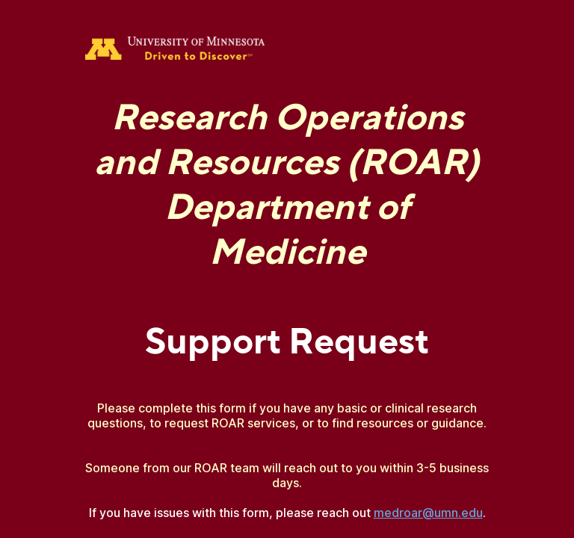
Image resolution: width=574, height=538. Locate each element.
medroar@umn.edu (428, 512)
